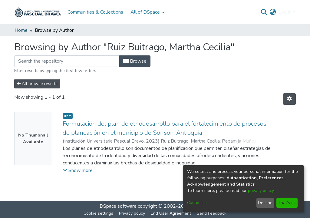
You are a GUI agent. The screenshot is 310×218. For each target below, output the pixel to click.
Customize (197, 203)
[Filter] (67, 61)
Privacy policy (132, 213)
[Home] (37, 12)
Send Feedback (211, 213)
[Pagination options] (289, 99)
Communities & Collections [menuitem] (95, 12)
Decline (265, 203)
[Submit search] (264, 12)
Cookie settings (98, 213)
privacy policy (261, 190)
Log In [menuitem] (285, 12)
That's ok (287, 203)
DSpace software (118, 206)
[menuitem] (147, 12)
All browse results (37, 84)
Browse (135, 61)
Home (21, 30)
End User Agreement (171, 213)
